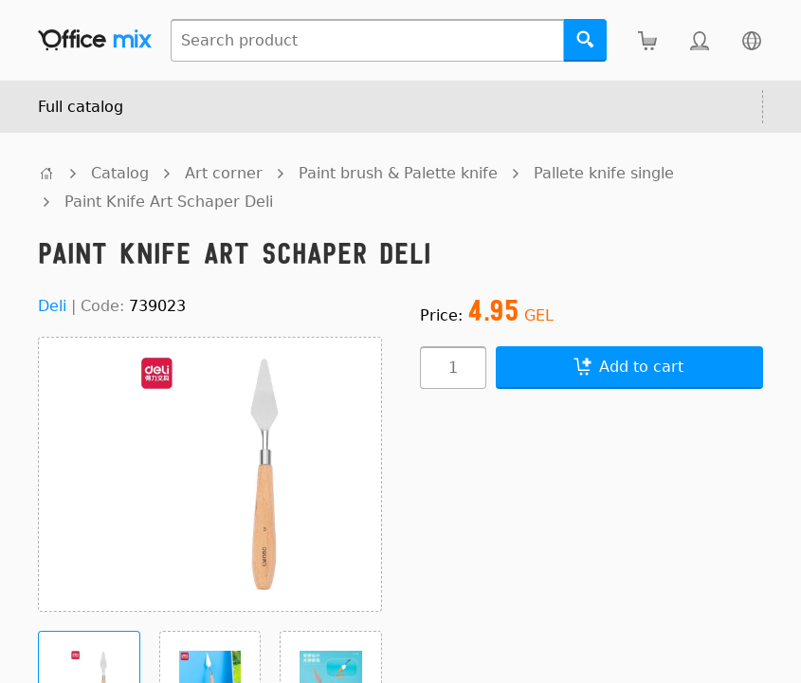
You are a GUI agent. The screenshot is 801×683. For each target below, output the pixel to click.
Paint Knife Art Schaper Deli (168, 202)
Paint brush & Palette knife (398, 173)
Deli (52, 306)
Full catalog (80, 107)
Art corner (224, 173)
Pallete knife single (604, 173)
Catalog (120, 173)
